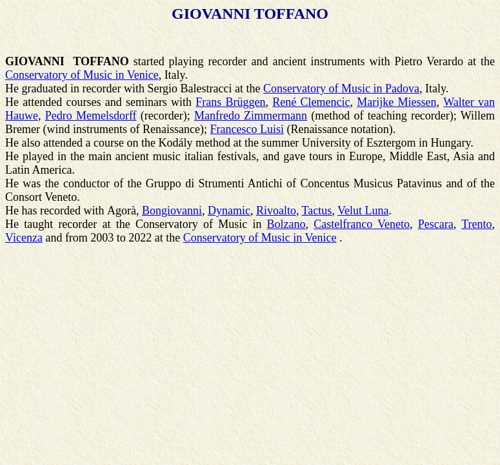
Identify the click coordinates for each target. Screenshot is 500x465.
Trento (476, 224)
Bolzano (286, 224)
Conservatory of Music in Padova (341, 88)
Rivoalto (276, 210)
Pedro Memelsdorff (91, 115)
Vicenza (24, 237)
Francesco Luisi (246, 129)
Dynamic (229, 210)
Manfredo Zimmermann (250, 115)
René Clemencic (311, 102)
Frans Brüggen (230, 102)
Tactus (317, 210)
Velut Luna (362, 210)
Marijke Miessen (396, 102)
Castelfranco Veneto (362, 224)
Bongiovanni (172, 210)
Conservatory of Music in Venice (82, 74)
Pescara (436, 224)
